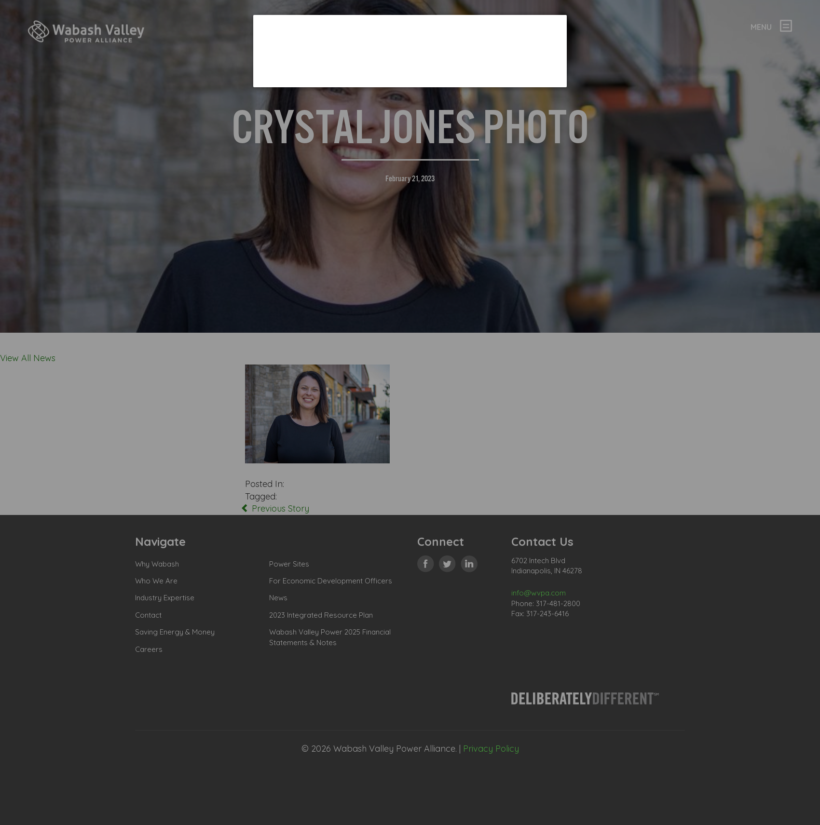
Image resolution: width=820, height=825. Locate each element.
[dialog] (410, 50)
